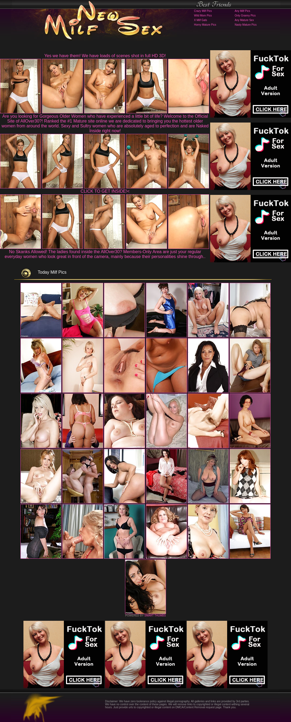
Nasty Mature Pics (246, 24)
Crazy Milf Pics (203, 10)
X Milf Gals (200, 20)
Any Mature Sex (244, 20)
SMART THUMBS (155, 615)
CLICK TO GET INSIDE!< (105, 191)
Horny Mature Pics (205, 24)
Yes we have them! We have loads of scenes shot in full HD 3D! (105, 55)
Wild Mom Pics (203, 15)
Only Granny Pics (245, 15)
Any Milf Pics (242, 10)
